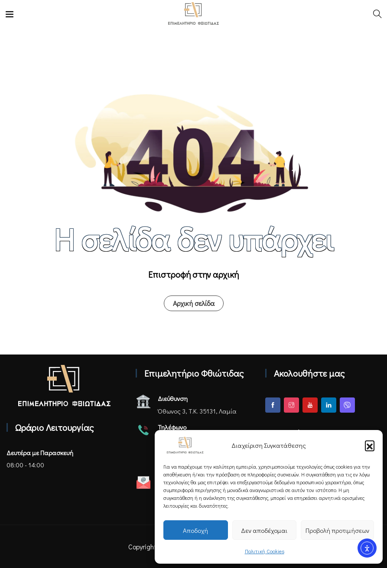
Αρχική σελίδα (194, 303)
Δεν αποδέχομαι (264, 530)
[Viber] (347, 405)
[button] (369, 445)
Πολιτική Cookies (264, 551)
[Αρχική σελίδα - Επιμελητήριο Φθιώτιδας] (64, 385)
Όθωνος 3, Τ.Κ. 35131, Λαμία (197, 411)
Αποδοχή (195, 530)
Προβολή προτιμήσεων (337, 530)
